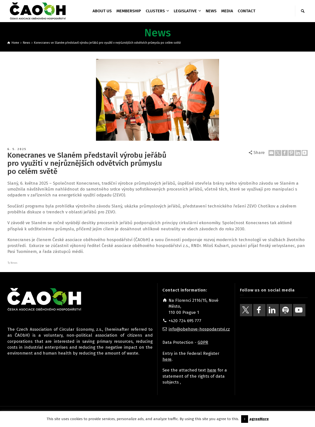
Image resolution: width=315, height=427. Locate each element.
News (14, 262)
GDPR (203, 342)
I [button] (244, 419)
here (167, 359)
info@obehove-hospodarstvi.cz (199, 329)
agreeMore (259, 419)
